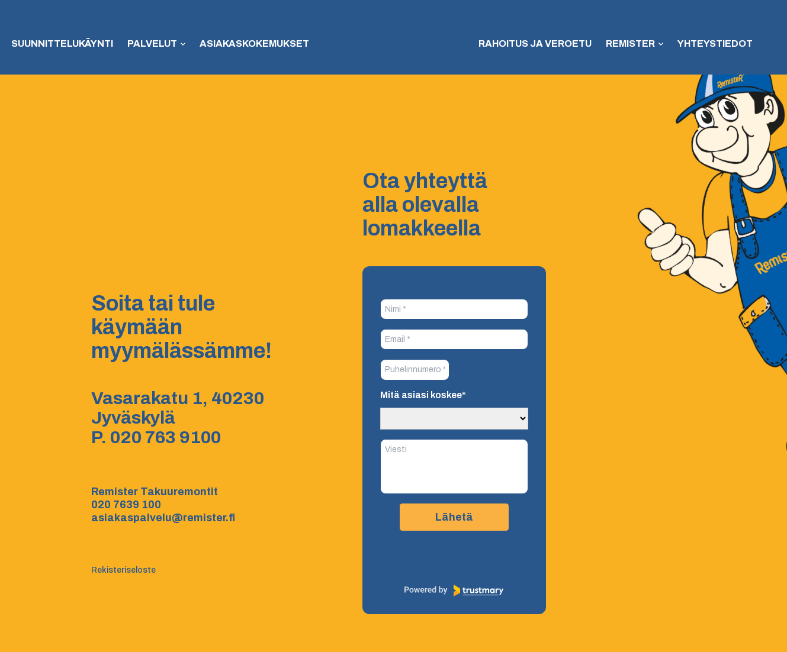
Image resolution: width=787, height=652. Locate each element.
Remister (630, 43)
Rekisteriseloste (123, 570)
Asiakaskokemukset (254, 43)
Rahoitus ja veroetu (535, 43)
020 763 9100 (165, 437)
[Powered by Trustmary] (454, 590)
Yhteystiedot (715, 43)
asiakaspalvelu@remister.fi (163, 518)
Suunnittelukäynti (62, 43)
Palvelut (152, 43)
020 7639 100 (126, 505)
